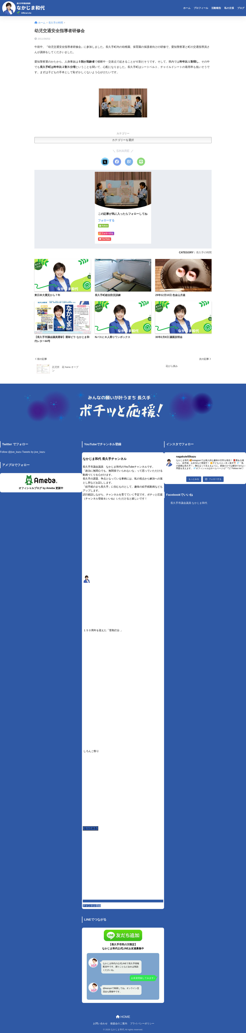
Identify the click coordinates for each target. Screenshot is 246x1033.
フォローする (106, 220)
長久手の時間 (204, 252)
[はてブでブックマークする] (129, 162)
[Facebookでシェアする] (117, 162)
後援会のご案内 (118, 1023)
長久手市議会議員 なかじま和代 (188, 503)
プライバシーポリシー (142, 1023)
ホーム (186, 8)
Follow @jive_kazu (10, 452)
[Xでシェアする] (105, 162)
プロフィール (201, 8)
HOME (123, 1017)
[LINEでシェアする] (141, 162)
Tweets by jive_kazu (33, 452)
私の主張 (229, 8)
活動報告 (216, 8)
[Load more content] (90, 828)
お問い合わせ (100, 1023)
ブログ (240, 8)
